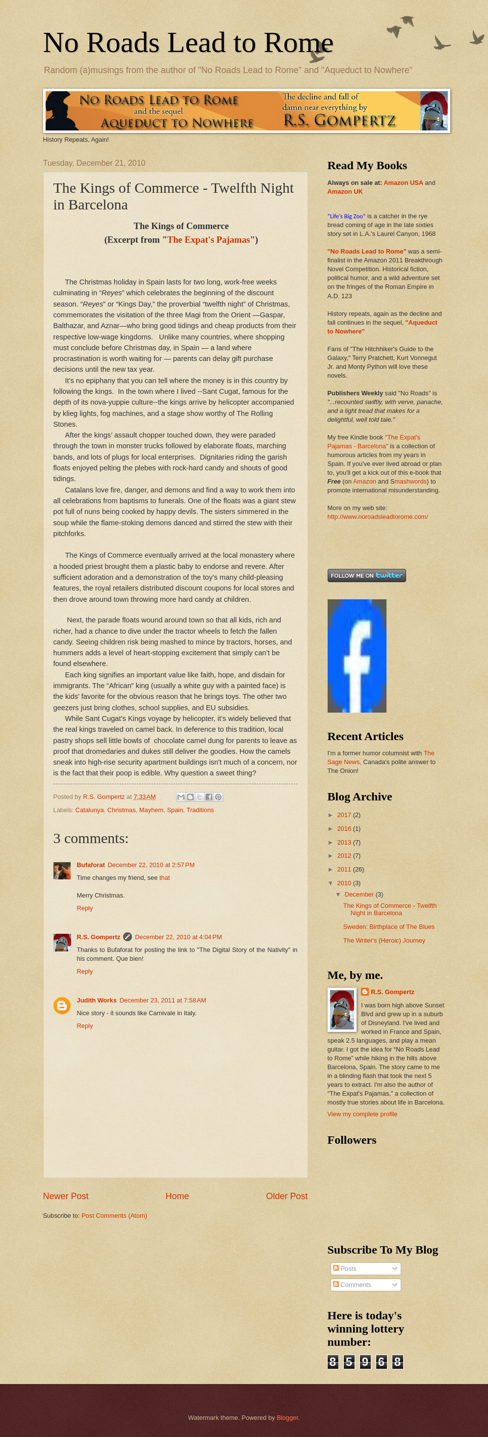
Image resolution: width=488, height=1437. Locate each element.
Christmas (121, 810)
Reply (85, 908)
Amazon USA (403, 182)
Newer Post (66, 1196)
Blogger (287, 1417)
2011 (345, 869)
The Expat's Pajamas (208, 239)
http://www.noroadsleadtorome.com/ (378, 516)
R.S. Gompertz (99, 937)
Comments (352, 1284)
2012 (345, 855)
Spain (175, 810)
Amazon (364, 481)
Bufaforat (91, 865)
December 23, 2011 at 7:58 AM (163, 1000)
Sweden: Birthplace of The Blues (389, 926)
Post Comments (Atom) (114, 1215)
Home (177, 1196)
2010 (345, 883)
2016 (345, 828)
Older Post (287, 1196)
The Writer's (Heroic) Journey (384, 940)
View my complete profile (363, 1114)
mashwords (410, 481)
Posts (345, 1268)
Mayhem (151, 810)
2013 (345, 842)
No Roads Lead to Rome (188, 42)
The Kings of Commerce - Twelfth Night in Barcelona (390, 909)
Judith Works (97, 1000)
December (360, 894)
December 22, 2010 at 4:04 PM (178, 937)
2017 (345, 815)
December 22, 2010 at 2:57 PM (151, 865)
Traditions (200, 810)
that (164, 877)
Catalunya (90, 810)
